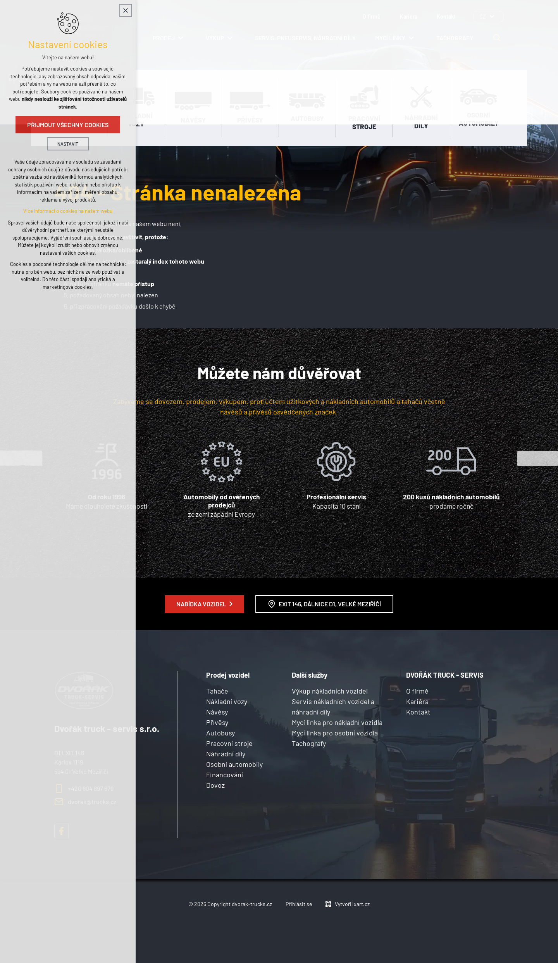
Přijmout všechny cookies (67, 125)
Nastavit (67, 145)
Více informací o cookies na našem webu (67, 212)
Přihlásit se (299, 904)
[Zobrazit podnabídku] (492, 16)
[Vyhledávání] (497, 38)
